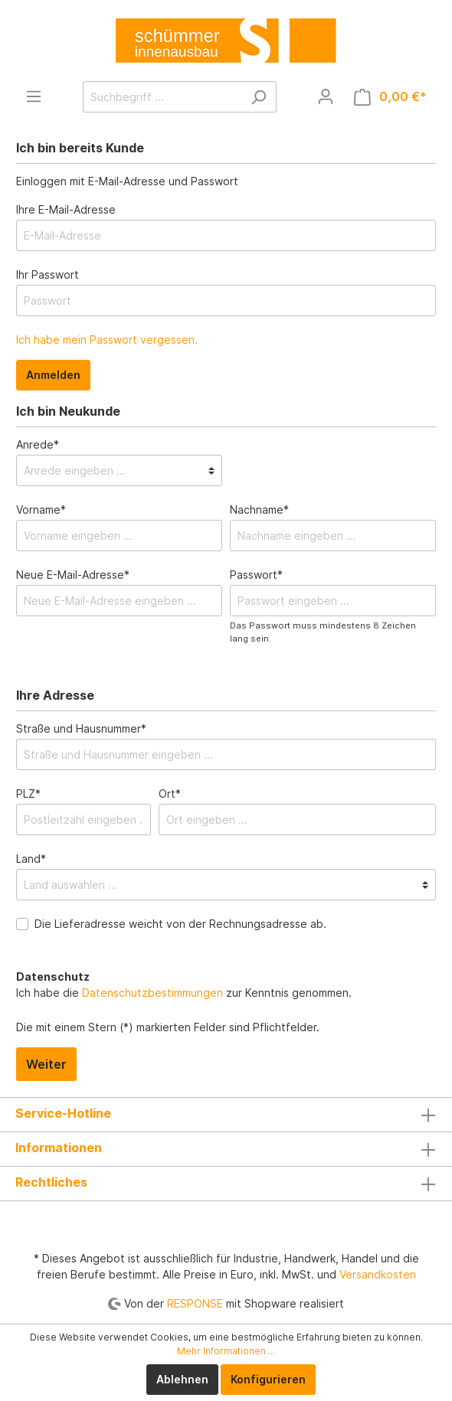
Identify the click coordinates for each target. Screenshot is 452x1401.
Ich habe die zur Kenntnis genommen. (184, 984)
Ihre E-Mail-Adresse (66, 209)
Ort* (170, 793)
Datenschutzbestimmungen (152, 992)
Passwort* (256, 574)
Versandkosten (377, 1274)
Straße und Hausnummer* (81, 728)
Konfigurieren (268, 1379)
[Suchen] (259, 97)
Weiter (46, 1064)
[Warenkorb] (390, 97)
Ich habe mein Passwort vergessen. (107, 339)
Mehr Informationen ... (226, 1351)
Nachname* (259, 509)
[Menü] (33, 96)
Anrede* (37, 444)
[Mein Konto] (325, 96)
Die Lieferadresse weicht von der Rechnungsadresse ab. (180, 923)
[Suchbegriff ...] (162, 97)
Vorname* (41, 509)
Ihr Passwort (47, 274)
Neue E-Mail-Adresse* (72, 574)
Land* (31, 858)
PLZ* (28, 793)
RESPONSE (195, 1303)
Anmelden (53, 374)
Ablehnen (182, 1379)
